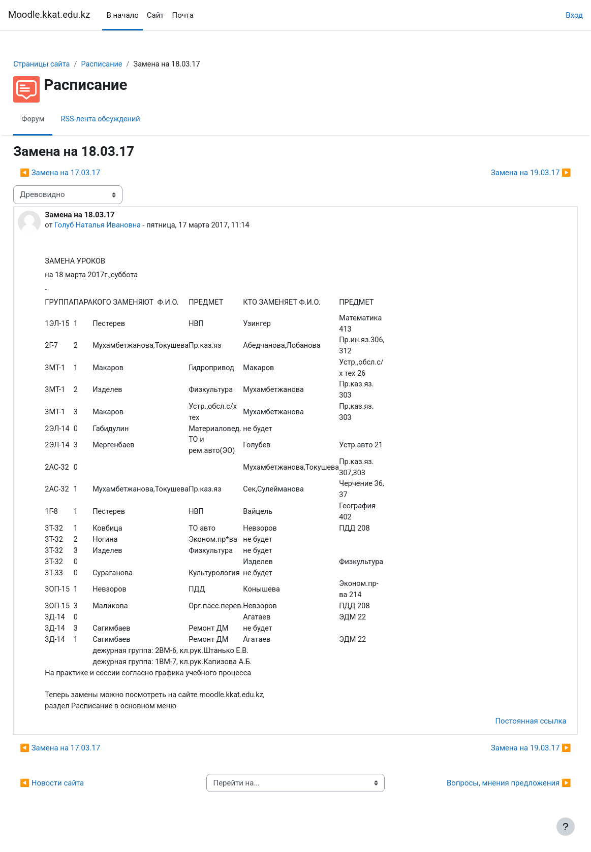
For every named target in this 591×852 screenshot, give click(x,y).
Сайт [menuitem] (155, 15)
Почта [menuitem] (183, 15)
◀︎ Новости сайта (75, 796)
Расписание (127, 64)
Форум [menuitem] (56, 119)
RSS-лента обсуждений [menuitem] (125, 119)
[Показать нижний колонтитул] (565, 826)
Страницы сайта (65, 64)
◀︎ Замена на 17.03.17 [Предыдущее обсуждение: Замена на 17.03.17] (83, 172)
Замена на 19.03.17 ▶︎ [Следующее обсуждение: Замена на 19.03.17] (508, 172)
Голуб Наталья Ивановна (122, 225)
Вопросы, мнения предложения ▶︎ (486, 796)
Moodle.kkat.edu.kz (49, 14)
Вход (574, 15)
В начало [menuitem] (122, 15)
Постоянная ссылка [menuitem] (508, 734)
